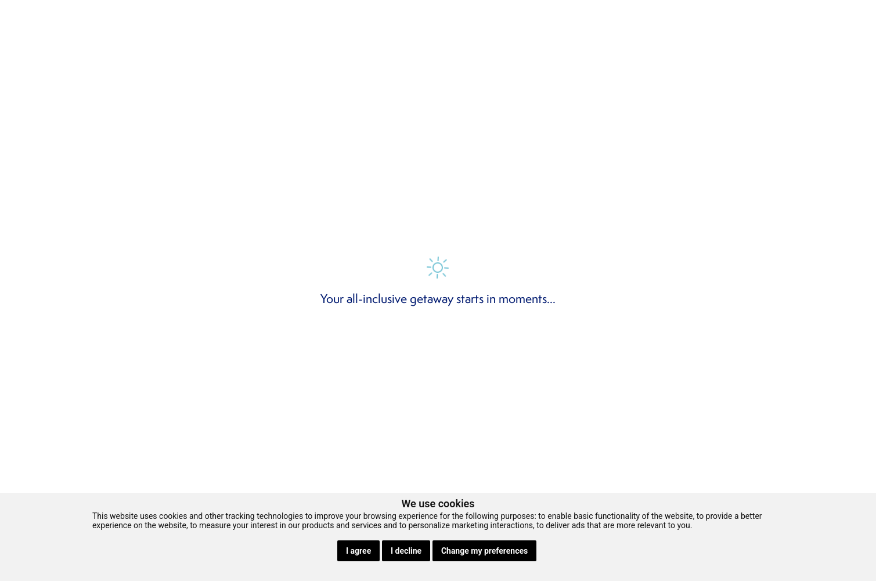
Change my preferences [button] (484, 550)
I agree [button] (358, 550)
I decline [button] (406, 550)
